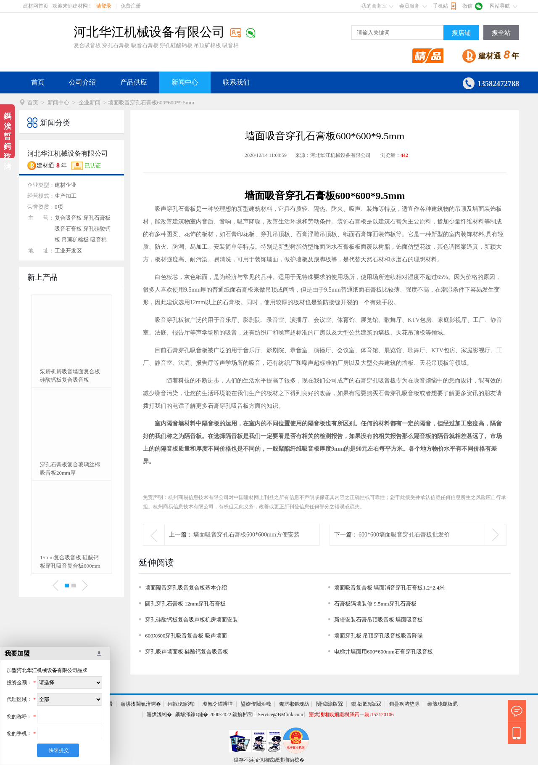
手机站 (440, 6)
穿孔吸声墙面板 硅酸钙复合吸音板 (186, 651)
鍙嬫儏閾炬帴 (256, 704)
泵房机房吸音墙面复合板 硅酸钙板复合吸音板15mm (70, 376)
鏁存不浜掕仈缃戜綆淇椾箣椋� (269, 760)
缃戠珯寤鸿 (181, 704)
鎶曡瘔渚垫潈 (404, 704)
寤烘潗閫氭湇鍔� (141, 704)
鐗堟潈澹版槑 (366, 704)
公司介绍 (82, 82)
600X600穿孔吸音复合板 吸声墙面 (186, 635)
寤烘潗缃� (159, 714)
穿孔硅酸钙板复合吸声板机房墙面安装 (191, 619)
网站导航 (500, 6)
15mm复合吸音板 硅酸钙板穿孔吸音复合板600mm (70, 561)
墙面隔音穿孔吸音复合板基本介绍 (186, 587)
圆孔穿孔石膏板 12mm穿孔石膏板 (185, 603)
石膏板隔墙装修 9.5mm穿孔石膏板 (375, 603)
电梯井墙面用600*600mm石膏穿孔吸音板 (383, 651)
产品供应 (133, 82)
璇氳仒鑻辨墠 (218, 704)
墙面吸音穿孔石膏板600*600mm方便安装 (246, 534)
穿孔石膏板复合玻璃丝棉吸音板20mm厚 (70, 468)
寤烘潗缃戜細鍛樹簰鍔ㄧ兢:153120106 (351, 714)
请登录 (103, 6)
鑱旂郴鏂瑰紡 (294, 704)
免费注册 (131, 6)
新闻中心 (184, 82)
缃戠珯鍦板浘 (442, 704)
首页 (38, 82)
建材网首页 (35, 6)
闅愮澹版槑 (329, 704)
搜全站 (501, 32)
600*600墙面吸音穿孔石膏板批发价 (404, 534)
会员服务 (409, 6)
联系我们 (236, 82)
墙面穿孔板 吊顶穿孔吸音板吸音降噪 (378, 635)
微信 (467, 6)
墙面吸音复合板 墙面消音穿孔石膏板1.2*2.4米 (389, 587)
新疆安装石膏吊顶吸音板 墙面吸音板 (378, 619)
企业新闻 (89, 102)
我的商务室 (374, 6)
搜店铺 (461, 32)
